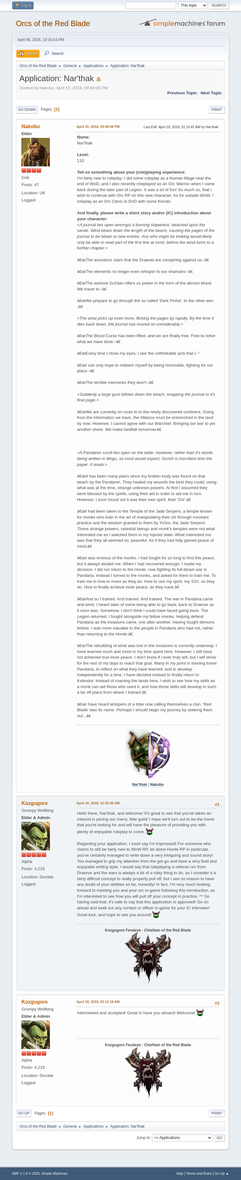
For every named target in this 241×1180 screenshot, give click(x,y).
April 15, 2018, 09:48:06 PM (98, 126)
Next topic (211, 93)
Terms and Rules (199, 1173)
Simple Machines (54, 1173)
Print (217, 110)
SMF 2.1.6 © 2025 (26, 1173)
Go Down (26, 110)
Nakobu (30, 126)
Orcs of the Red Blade (53, 23)
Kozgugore (34, 803)
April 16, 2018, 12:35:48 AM (98, 803)
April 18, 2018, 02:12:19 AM (98, 1002)
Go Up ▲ (222, 1173)
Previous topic (182, 93)
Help (179, 1173)
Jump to (143, 1138)
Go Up (23, 1113)
